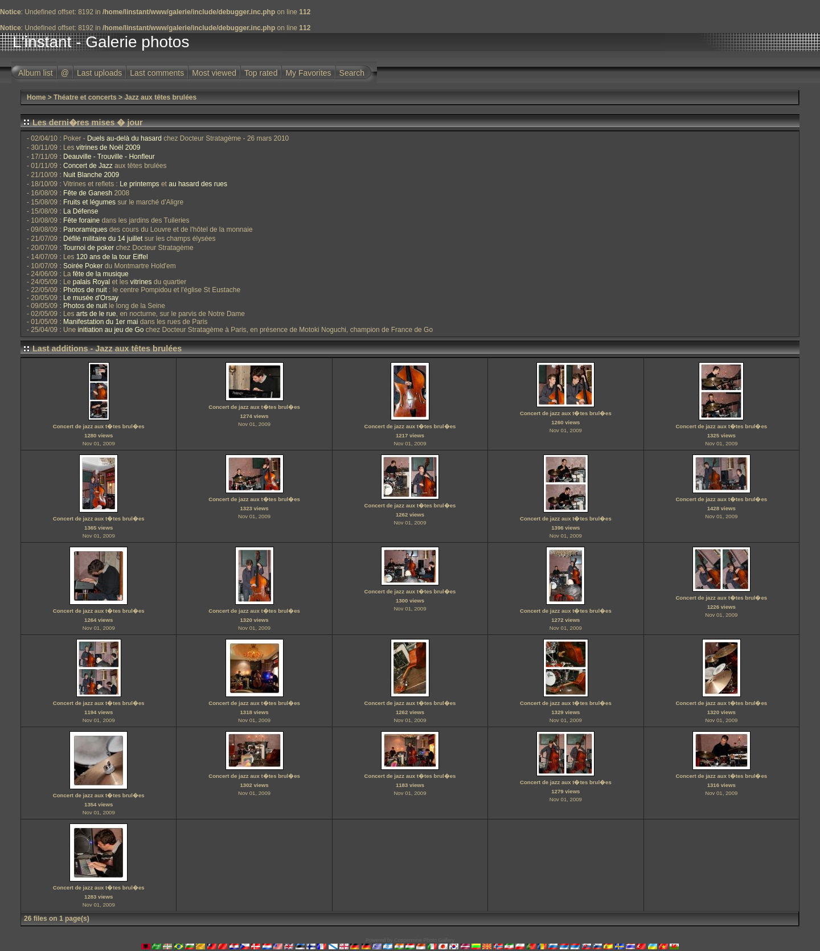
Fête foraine (81, 220)
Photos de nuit (85, 290)
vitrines (140, 282)
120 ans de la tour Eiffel (112, 257)
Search (351, 72)
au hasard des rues (198, 184)
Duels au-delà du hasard (124, 138)
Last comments (157, 72)
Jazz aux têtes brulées (160, 97)
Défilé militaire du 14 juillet (102, 239)
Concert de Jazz (88, 166)
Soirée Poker (82, 266)
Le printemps (139, 184)
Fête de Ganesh (87, 193)
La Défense (80, 211)
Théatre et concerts (85, 97)
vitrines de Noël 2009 (108, 147)
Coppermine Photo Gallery (424, 940)
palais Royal (91, 282)
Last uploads (99, 72)
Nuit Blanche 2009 (91, 175)
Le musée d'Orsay (90, 298)
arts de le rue (96, 314)
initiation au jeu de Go (110, 330)
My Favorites (308, 72)
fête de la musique (101, 274)
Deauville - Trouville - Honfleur (109, 157)
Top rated (260, 72)
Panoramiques (85, 229)
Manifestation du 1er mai (100, 322)
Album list (35, 72)
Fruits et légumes (89, 202)
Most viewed (214, 72)
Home (36, 97)
